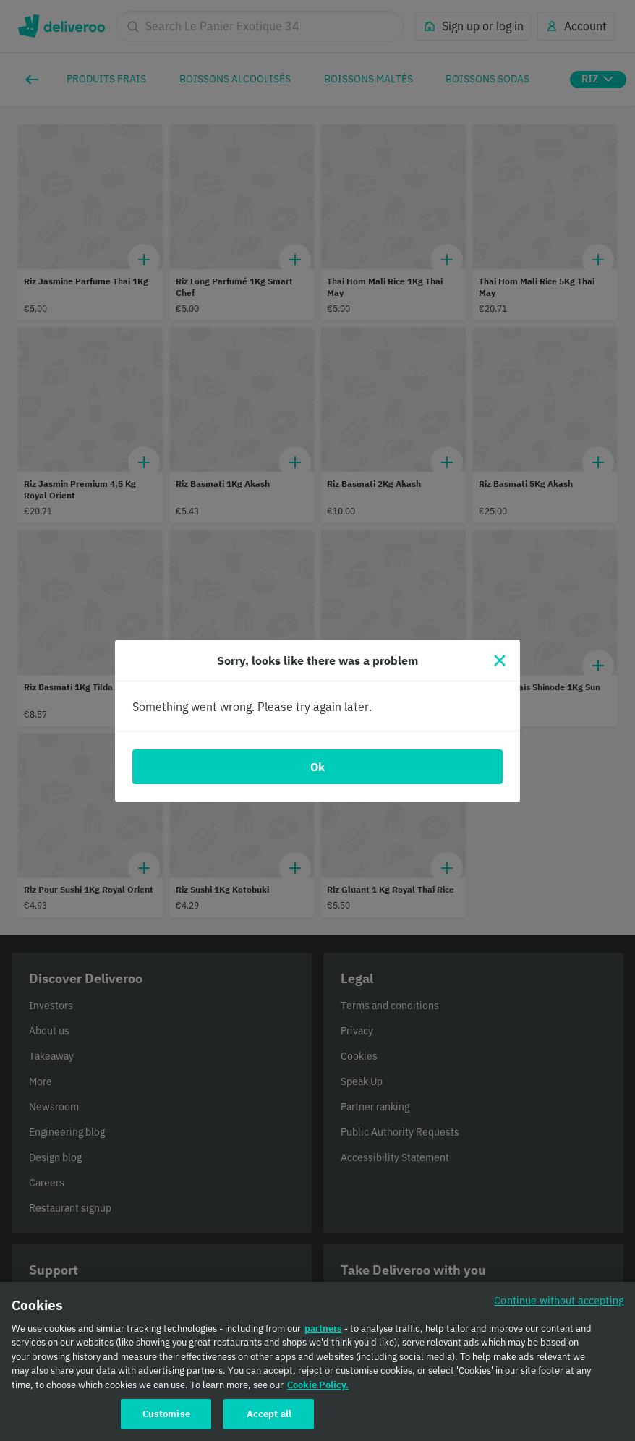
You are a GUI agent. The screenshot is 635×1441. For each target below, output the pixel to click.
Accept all (269, 1422)
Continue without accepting (559, 1307)
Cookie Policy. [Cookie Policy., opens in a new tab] (318, 1392)
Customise (166, 1422)
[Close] (499, 660)
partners (323, 1336)
